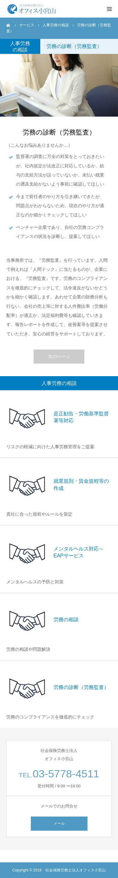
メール (59, 823)
